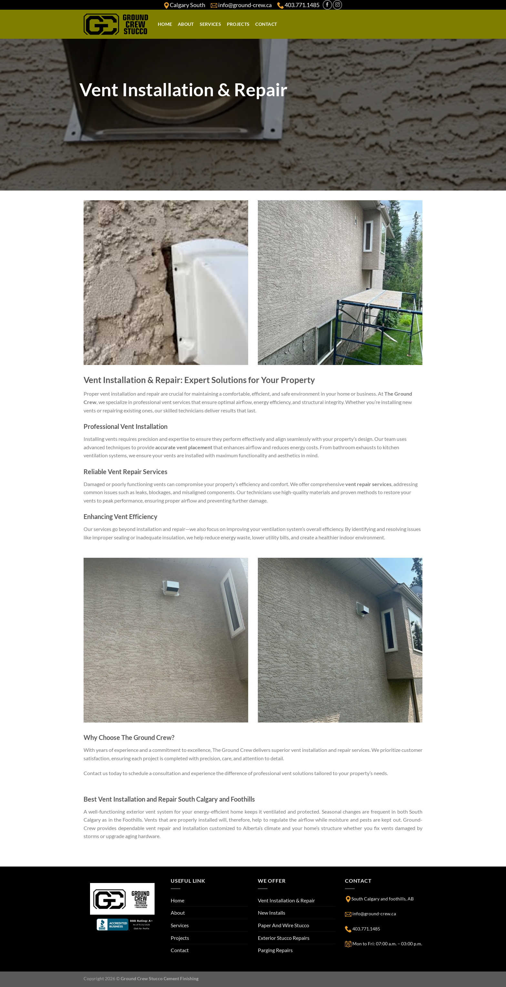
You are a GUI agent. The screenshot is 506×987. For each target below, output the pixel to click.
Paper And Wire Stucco (283, 925)
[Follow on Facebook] (327, 4)
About (186, 24)
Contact (266, 24)
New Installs (271, 912)
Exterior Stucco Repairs (283, 938)
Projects (238, 24)
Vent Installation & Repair (286, 900)
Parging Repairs (275, 950)
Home (165, 24)
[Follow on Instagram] (337, 4)
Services (210, 24)
